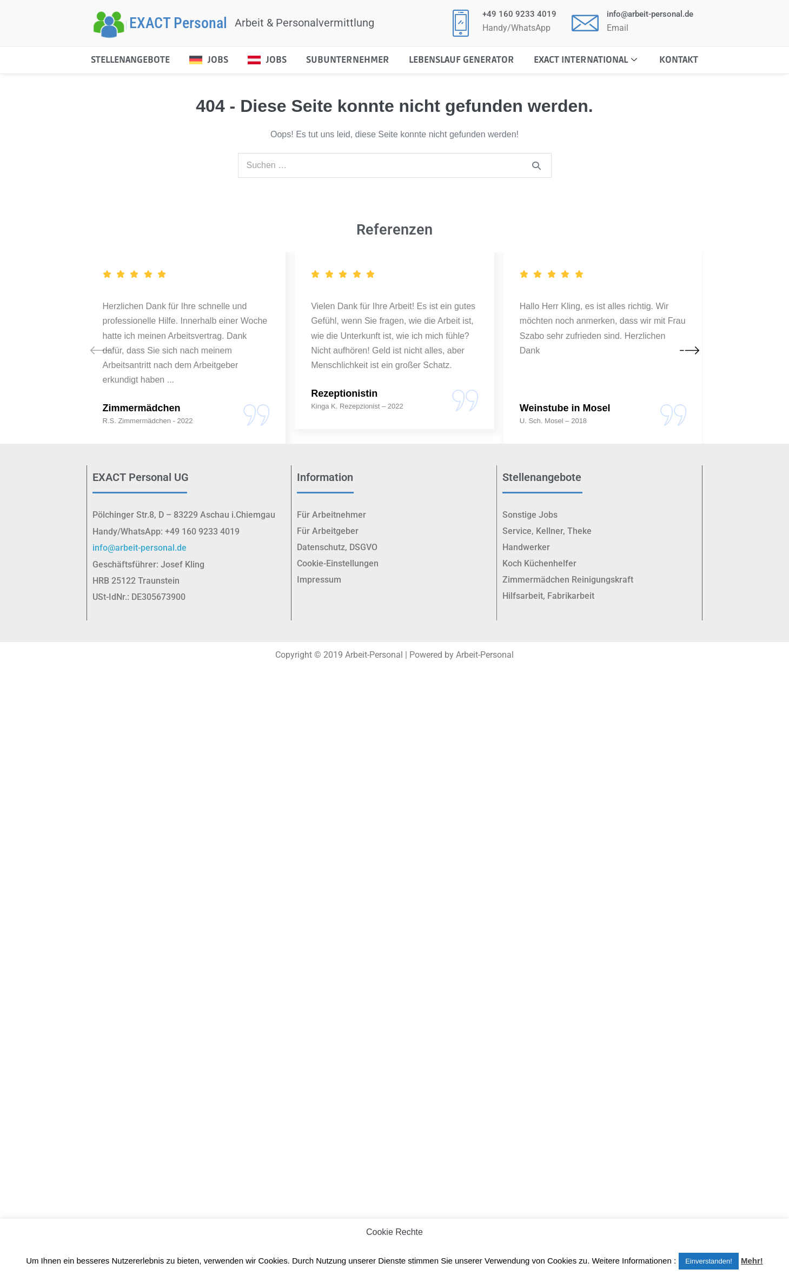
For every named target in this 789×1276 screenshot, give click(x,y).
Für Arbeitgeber (328, 531)
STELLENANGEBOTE (130, 59)
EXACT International (587, 59)
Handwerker (526, 547)
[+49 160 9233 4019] (460, 22)
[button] (689, 349)
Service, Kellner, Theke (547, 531)
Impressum (319, 579)
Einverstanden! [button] (708, 1261)
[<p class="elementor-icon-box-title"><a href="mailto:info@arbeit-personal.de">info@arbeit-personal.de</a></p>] (585, 22)
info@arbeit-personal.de (650, 14)
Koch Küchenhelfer (539, 563)
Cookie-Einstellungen (338, 563)
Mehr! (752, 1260)
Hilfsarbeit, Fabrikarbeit (548, 596)
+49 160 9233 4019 (519, 14)
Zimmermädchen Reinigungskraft (567, 579)
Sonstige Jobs (530, 515)
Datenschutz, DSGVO (337, 547)
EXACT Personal (178, 23)
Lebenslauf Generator (461, 59)
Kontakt (678, 59)
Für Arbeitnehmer (331, 515)
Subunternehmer (347, 59)
